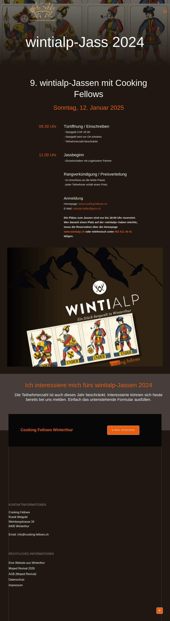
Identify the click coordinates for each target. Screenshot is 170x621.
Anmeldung (74, 198)
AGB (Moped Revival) (23, 574)
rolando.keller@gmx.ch (87, 208)
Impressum (16, 585)
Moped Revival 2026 (22, 568)
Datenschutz (17, 579)
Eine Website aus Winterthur (27, 562)
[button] (165, 11)
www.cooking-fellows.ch (93, 203)
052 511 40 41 (123, 231)
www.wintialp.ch (74, 231)
